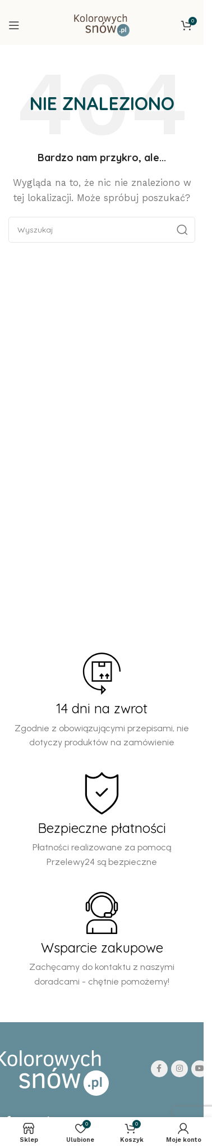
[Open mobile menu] (14, 25)
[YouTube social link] (199, 1068)
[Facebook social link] (159, 1068)
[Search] (101, 230)
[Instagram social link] (179, 1068)
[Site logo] (102, 25)
